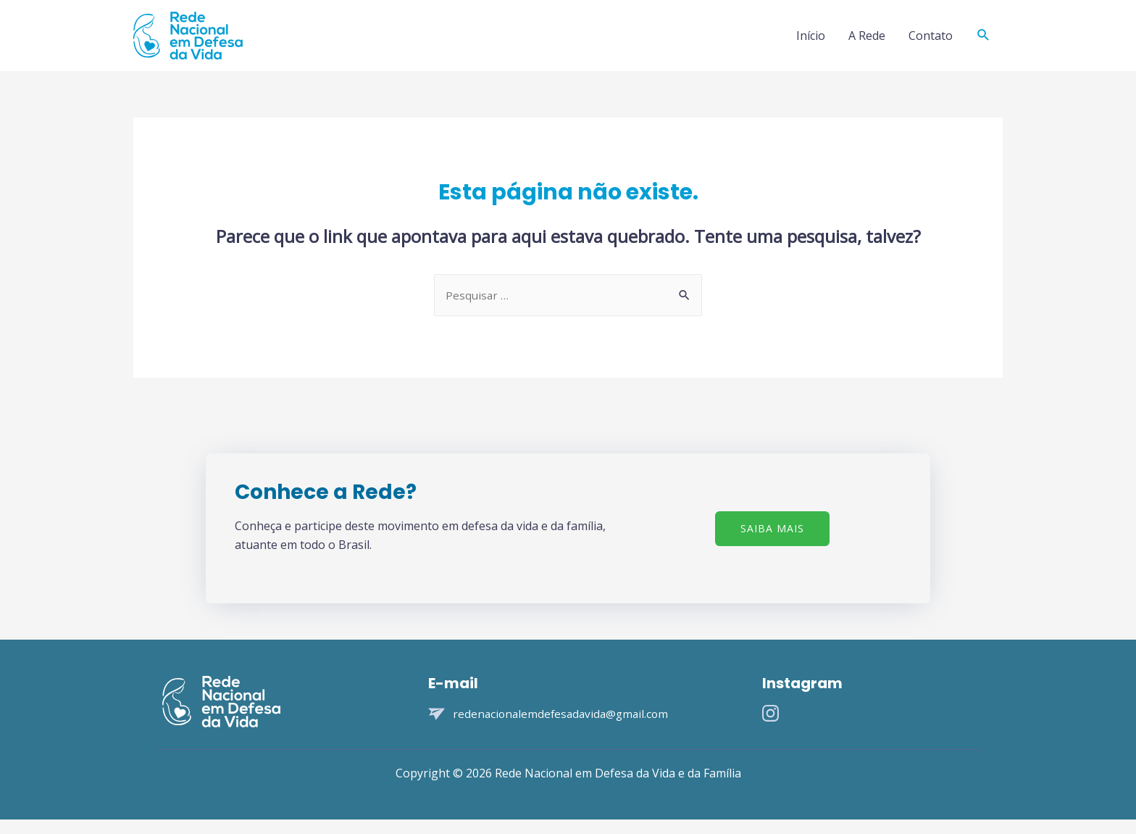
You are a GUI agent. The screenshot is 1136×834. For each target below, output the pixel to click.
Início (810, 42)
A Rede (866, 42)
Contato (931, 42)
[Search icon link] (983, 42)
